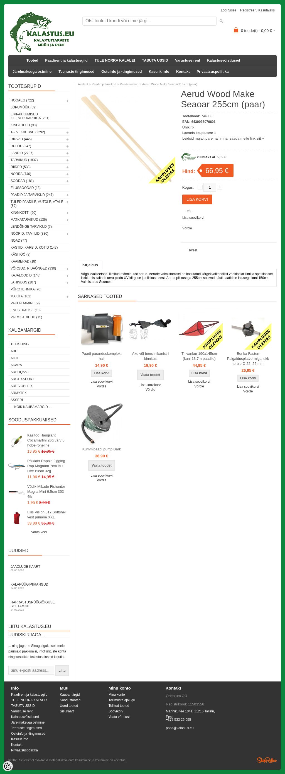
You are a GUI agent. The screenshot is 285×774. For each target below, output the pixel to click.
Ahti (14, 358)
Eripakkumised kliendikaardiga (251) (30, 116)
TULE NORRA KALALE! (115, 60)
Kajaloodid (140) (25, 275)
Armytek (19, 393)
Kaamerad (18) (23, 261)
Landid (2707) (22, 153)
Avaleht (83, 84)
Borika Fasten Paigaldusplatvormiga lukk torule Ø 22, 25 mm (248, 358)
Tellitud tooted (119, 706)
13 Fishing (20, 344)
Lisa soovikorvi (193, 218)
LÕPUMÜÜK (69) (23, 107)
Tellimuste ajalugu (122, 700)
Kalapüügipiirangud (39, 586)
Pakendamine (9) (25, 303)
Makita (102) (21, 296)
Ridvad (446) (21, 139)
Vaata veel (39, 532)
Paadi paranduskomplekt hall (101, 356)
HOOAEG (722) (22, 100)
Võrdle (187, 228)
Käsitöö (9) (20, 254)
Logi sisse (228, 10)
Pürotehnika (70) (26, 289)
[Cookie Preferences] (8, 766)
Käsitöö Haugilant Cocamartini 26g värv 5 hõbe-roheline (46, 440)
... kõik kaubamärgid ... (31, 407)
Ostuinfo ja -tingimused (121, 71)
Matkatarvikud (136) (29, 220)
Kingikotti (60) (23, 213)
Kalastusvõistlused (223, 60)
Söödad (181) (22, 181)
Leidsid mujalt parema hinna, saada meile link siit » (223, 138)
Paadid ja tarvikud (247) (32, 195)
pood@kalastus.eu (180, 728)
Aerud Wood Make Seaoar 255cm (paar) (169, 84)
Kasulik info (159, 71)
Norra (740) (21, 174)
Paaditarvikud (129, 84)
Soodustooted (70, 700)
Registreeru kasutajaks (257, 10)
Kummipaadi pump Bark (101, 449)
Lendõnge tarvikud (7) (31, 227)
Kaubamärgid (70, 695)
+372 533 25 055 (178, 720)
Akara (16, 365)
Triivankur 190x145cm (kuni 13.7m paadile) (199, 356)
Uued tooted (69, 706)
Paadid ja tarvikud (104, 84)
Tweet (192, 250)
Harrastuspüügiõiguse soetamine (39, 605)
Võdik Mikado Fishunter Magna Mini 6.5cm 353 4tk (46, 491)
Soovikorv (116, 711)
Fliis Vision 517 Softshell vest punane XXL (47, 514)
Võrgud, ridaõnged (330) (33, 268)
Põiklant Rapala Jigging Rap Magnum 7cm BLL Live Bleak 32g (46, 466)
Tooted (32, 60)
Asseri (17, 400)
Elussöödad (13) (26, 188)
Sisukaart (67, 711)
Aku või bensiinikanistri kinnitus (150, 356)
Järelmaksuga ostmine (32, 71)
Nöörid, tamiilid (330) (29, 234)
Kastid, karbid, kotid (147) (34, 247)
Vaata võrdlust (119, 717)
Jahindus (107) (23, 282)
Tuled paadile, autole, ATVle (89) (37, 204)
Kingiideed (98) (24, 125)
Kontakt (183, 71)
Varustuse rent (187, 60)
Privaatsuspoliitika (213, 71)
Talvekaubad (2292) (28, 132)
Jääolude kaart (39, 568)
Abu (14, 351)
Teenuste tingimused (76, 71)
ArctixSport (22, 379)
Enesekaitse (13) (26, 310)
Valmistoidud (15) (26, 317)
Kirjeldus (90, 265)
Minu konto (117, 695)
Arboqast (20, 372)
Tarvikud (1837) (24, 160)
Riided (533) (21, 167)
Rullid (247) (21, 146)
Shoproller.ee (267, 760)
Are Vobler (21, 386)
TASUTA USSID (155, 60)
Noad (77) (19, 240)
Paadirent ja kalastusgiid (66, 60)
